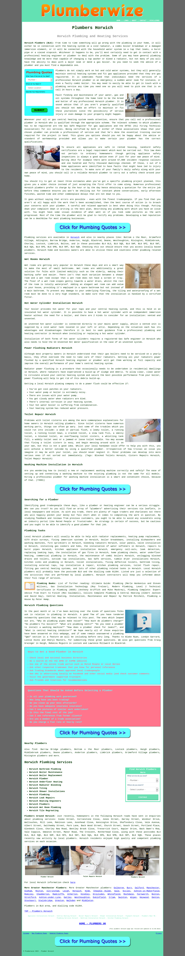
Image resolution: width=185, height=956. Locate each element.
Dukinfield (99, 897)
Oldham (28, 891)
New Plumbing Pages (39, 933)
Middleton (87, 900)
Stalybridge (45, 900)
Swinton (122, 897)
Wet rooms (83, 268)
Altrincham (53, 891)
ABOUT (134, 21)
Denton (155, 897)
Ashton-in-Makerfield (146, 891)
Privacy (159, 933)
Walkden (71, 900)
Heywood (144, 897)
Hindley (85, 894)
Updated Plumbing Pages (59, 933)
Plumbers (61, 70)
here (72, 882)
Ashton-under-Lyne (50, 897)
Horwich (75, 237)
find (34, 749)
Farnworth (142, 894)
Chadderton (43, 894)
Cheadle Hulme (102, 891)
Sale (116, 891)
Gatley (67, 897)
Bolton (155, 894)
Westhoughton (82, 897)
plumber (71, 56)
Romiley (28, 894)
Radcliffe (58, 894)
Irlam (112, 897)
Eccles (126, 891)
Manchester (153, 888)
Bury (129, 888)
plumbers (106, 888)
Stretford (30, 897)
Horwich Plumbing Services (48, 762)
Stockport (30, 900)
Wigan (133, 897)
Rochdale (129, 894)
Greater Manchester (87, 888)
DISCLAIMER (154, 21)
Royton (39, 891)
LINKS (126, 21)
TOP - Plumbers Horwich (38, 911)
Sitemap (26, 933)
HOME (119, 21)
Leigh (66, 891)
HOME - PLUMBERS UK (92, 923)
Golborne (119, 888)
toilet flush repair (146, 565)
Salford (139, 888)
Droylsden (98, 894)
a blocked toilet (46, 436)
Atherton (72, 894)
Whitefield (113, 894)
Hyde (87, 891)
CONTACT (143, 21)
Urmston (59, 900)
